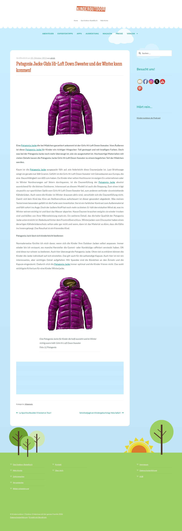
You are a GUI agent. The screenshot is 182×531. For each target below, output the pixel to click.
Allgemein (29, 404)
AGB (141, 476)
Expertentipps (65, 33)
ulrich (52, 58)
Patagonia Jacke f (34, 149)
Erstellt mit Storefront (37, 517)
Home (76, 20)
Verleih (131, 33)
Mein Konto (104, 20)
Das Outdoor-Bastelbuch (89, 20)
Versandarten (18, 482)
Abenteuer (48, 33)
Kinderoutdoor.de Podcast (149, 118)
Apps (79, 33)
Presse (119, 33)
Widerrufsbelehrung (21, 489)
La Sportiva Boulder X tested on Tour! (35, 413)
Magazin (107, 33)
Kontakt (58, 464)
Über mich (59, 470)
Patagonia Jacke (29, 145)
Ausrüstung (92, 33)
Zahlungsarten (18, 476)
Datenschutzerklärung (148, 470)
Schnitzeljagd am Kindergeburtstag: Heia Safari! (100, 413)
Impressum (144, 464)
